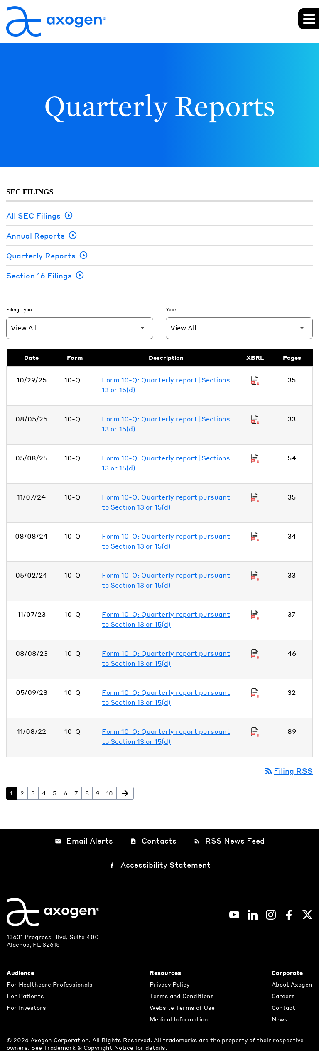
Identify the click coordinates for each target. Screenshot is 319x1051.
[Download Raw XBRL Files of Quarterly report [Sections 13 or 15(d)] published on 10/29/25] (255, 380)
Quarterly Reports (41, 255)
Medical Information (179, 1019)
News (279, 1019)
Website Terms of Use (182, 1007)
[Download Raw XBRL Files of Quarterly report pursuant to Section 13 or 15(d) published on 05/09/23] (255, 692)
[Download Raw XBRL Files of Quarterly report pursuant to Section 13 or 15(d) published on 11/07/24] (255, 497)
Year (171, 309)
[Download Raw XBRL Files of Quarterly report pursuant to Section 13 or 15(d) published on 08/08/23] (255, 653)
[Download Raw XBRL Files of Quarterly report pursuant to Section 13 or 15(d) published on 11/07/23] (255, 614)
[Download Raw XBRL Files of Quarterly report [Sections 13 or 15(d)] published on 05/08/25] (255, 458)
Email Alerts (84, 841)
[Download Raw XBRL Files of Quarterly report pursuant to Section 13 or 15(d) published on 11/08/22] (255, 731)
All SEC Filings (33, 215)
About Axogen (292, 984)
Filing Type (19, 309)
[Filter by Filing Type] (79, 328)
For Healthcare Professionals (50, 984)
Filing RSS (288, 771)
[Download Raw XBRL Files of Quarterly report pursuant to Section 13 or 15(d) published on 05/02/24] (255, 575)
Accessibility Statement (160, 865)
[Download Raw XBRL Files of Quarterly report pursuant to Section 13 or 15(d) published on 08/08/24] (255, 536)
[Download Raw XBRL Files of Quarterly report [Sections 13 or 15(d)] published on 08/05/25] (255, 419)
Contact (283, 1007)
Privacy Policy (169, 984)
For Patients (25, 995)
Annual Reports (35, 235)
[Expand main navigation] (308, 18)
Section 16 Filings (39, 275)
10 (111, 793)
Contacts (153, 841)
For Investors (26, 1007)
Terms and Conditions (182, 995)
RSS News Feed (229, 841)
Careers (283, 995)
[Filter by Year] (239, 328)
